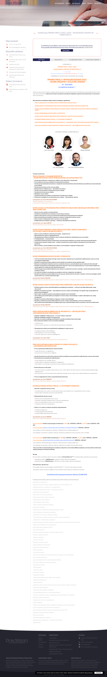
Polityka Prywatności (55, 651)
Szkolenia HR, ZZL (14, 64)
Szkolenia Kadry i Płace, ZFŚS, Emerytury (61, 649)
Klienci (84, 3)
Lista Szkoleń (53, 638)
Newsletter (97, 3)
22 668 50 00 (88, 47)
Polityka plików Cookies (56, 654)
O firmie (68, 3)
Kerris (62, 674)
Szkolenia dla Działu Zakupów (17, 72)
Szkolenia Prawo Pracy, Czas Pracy (59, 640)
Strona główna (59, 3)
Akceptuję (98, 672)
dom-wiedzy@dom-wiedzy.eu (17, 47)
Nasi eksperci (76, 3)
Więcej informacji (88, 672)
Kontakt (90, 3)
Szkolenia (66, 50)
